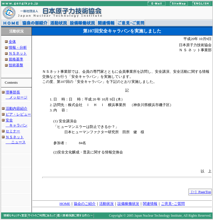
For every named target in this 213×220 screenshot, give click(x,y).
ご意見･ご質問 (173, 204)
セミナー (13, 131)
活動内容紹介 (16, 108)
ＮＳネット (18, 53)
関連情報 (150, 204)
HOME (65, 204)
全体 (12, 41)
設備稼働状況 (128, 204)
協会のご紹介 (85, 204)
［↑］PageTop (200, 192)
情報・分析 (18, 47)
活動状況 (106, 204)
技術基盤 (16, 65)
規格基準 (16, 59)
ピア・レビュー (18, 114)
